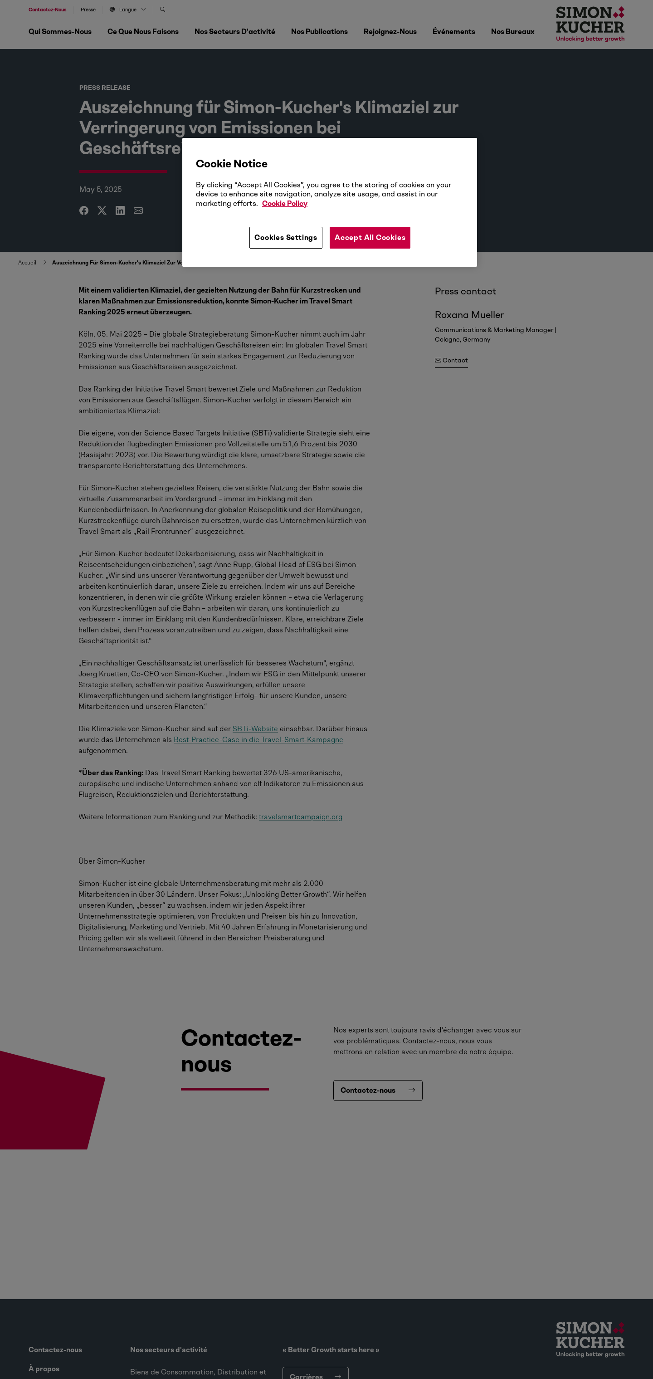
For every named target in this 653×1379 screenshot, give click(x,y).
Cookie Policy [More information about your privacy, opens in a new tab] (284, 203)
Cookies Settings (285, 237)
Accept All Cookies (370, 237)
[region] (329, 202)
